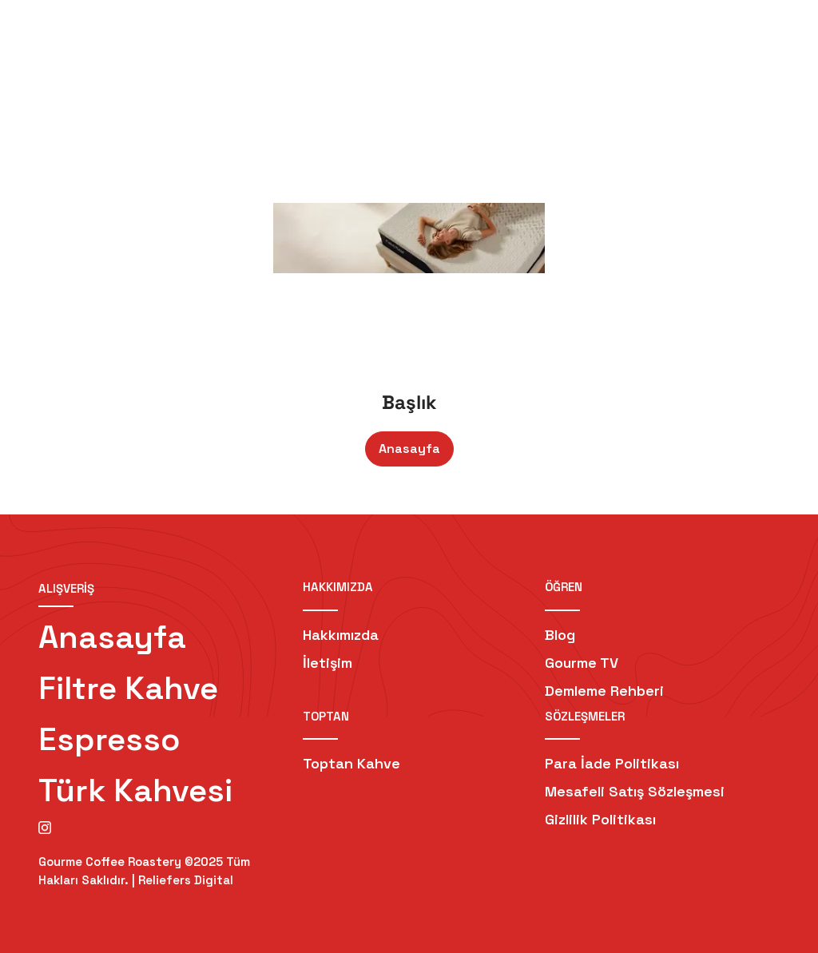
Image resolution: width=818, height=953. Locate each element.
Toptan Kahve (351, 763)
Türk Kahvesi (135, 790)
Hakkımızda (341, 634)
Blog (560, 634)
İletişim (327, 662)
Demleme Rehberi (604, 690)
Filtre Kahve (128, 688)
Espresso (109, 739)
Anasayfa (409, 448)
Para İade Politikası (612, 763)
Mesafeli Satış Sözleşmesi (635, 791)
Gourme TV (581, 662)
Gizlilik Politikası (600, 819)
